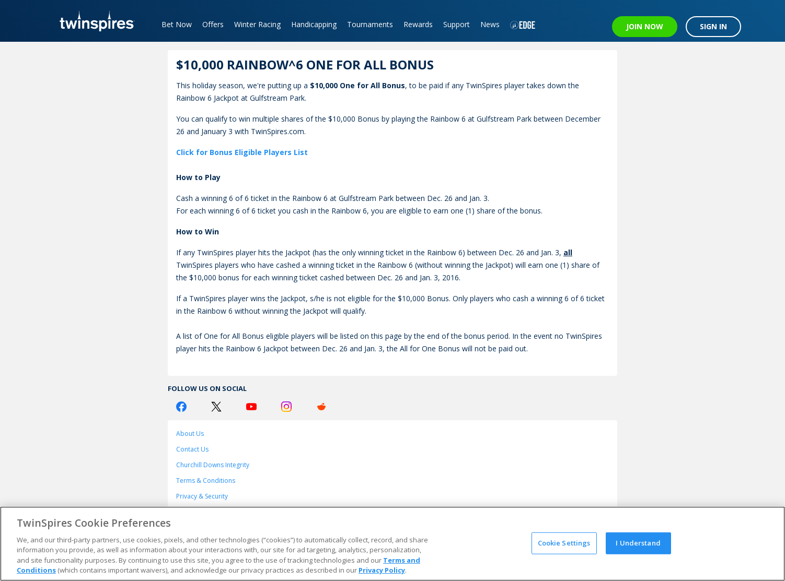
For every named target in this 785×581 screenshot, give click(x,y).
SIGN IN (713, 26)
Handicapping (314, 24)
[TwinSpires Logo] (93, 21)
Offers (213, 24)
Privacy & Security (202, 496)
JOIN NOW (644, 26)
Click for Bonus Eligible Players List (242, 152)
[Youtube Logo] (251, 406)
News (490, 24)
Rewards (418, 24)
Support (456, 24)
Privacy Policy (382, 570)
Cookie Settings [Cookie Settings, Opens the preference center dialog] (564, 543)
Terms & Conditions (205, 480)
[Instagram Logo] (286, 406)
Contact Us (192, 449)
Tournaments (370, 24)
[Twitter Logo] (216, 406)
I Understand (638, 543)
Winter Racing (257, 24)
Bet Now (176, 24)
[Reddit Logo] (321, 406)
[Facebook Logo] (181, 406)
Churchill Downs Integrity (212, 464)
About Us (190, 433)
